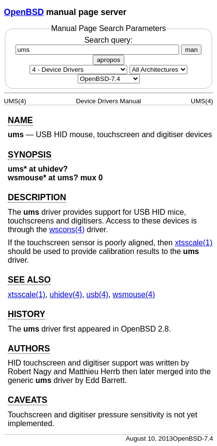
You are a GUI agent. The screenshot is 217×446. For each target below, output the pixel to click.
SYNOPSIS (29, 154)
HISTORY (26, 314)
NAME (20, 120)
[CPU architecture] (158, 69)
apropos (108, 60)
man (191, 49)
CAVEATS (27, 400)
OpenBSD (24, 12)
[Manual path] (109, 78)
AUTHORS (29, 348)
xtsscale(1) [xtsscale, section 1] (193, 243)
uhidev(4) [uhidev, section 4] (66, 294)
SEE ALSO (29, 280)
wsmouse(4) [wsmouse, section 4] (134, 294)
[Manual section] (78, 69)
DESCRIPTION (37, 197)
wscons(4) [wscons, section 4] (66, 229)
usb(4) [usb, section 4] (97, 294)
